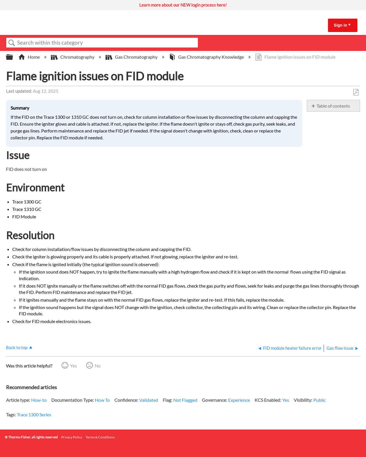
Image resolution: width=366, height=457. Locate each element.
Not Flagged (185, 400)
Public (319, 400)
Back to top (16, 347)
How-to (39, 400)
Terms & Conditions (100, 437)
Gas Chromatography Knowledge (207, 57)
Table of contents (333, 105)
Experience (239, 400)
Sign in (340, 25)
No (98, 365)
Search (11, 43)
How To (102, 400)
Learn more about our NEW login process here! (183, 4)
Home (29, 57)
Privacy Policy (71, 437)
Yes (73, 365)
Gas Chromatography (132, 57)
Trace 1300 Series (34, 414)
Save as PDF (356, 92)
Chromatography (73, 57)
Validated (148, 400)
